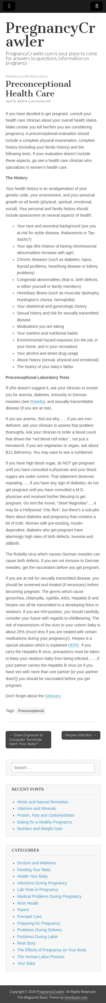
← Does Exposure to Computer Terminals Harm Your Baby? (26, 739)
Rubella (37, 401)
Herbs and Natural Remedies (42, 802)
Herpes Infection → (81, 735)
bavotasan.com (76, 998)
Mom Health (27, 903)
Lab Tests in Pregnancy (37, 889)
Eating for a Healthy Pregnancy (44, 822)
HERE (73, 645)
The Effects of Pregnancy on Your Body (51, 950)
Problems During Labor (37, 936)
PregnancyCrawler (50, 34)
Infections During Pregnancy (42, 883)
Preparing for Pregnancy (27, 76)
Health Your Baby (32, 876)
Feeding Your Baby (34, 869)
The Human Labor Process (40, 957)
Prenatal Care (29, 916)
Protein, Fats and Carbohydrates (45, 815)
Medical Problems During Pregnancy (49, 896)
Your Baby (26, 963)
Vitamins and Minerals (36, 808)
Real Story (26, 943)
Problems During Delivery (39, 930)
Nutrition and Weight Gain (39, 828)
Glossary (52, 696)
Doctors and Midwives (36, 863)
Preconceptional (31, 711)
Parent (23, 909)
